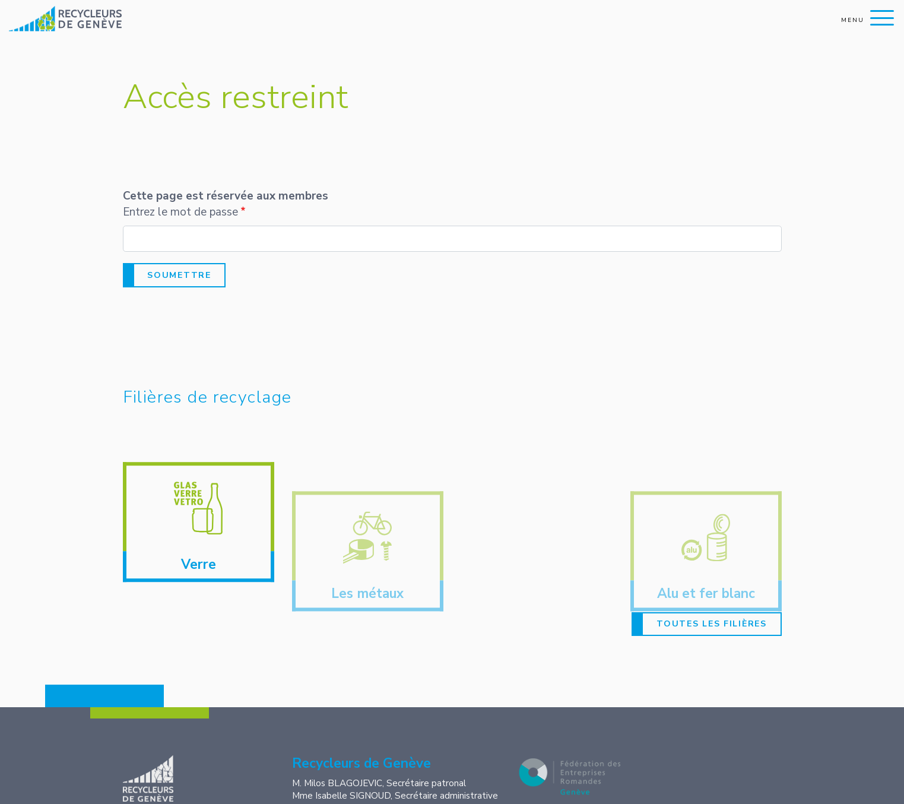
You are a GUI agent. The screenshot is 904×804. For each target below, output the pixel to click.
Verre (198, 573)
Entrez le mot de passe (180, 212)
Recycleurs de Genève (182, 778)
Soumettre (179, 275)
